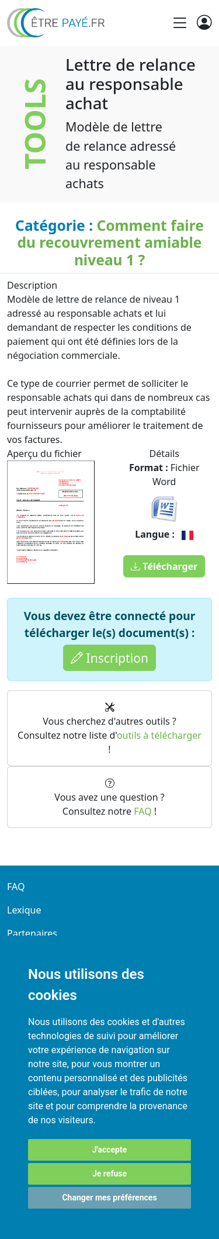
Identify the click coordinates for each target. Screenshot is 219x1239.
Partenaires (32, 933)
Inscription (109, 657)
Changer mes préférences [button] (109, 1197)
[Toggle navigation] (180, 23)
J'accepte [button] (109, 1149)
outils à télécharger (159, 735)
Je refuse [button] (109, 1173)
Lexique (24, 910)
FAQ (142, 811)
